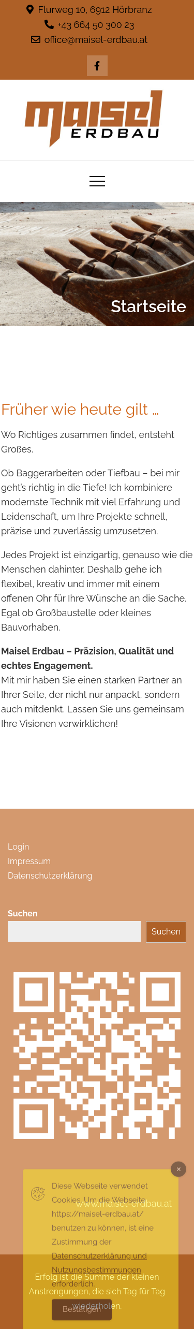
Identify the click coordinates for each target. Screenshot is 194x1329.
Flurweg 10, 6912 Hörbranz (89, 9)
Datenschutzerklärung (50, 876)
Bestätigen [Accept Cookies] (82, 1314)
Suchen (23, 913)
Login (18, 847)
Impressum (29, 861)
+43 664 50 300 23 (89, 24)
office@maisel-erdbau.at (89, 39)
